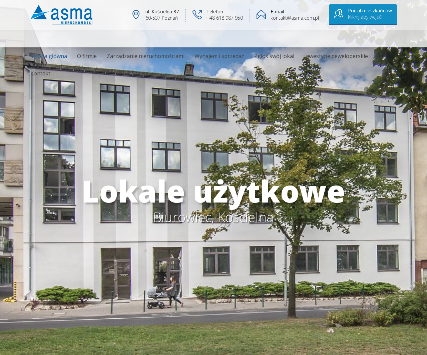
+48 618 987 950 (224, 18)
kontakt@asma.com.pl (295, 18)
